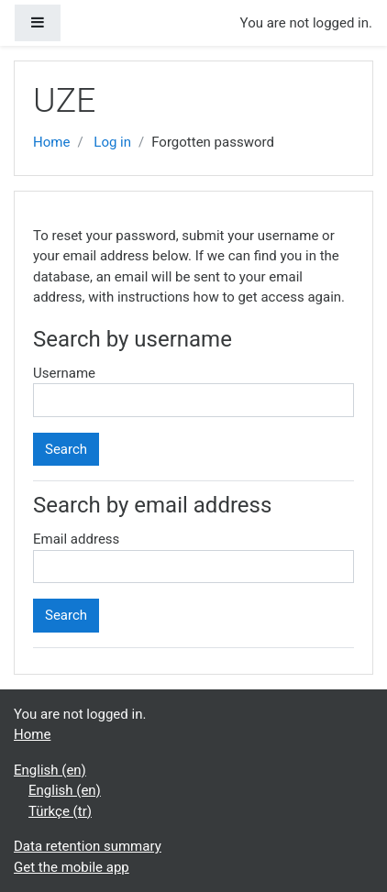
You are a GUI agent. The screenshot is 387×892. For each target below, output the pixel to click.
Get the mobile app (71, 867)
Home (51, 142)
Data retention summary (87, 846)
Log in (112, 142)
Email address (76, 539)
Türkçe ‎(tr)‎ (60, 811)
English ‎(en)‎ (50, 770)
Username (64, 373)
